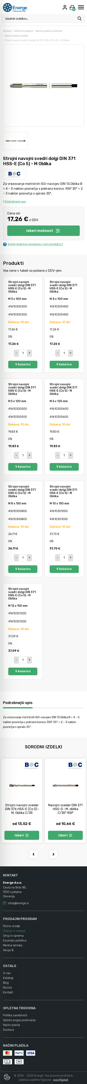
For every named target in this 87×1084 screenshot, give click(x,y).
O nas (7, 973)
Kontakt (8, 992)
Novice (7, 987)
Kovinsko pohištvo (15, 940)
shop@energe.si (18, 903)
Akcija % (8, 950)
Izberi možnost (43, 231)
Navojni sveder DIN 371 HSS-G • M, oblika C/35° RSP (65, 809)
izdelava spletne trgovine (35, 1080)
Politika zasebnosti (15, 1015)
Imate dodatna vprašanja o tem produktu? (33, 244)
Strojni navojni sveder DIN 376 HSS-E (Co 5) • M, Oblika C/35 (22, 809)
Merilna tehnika (12, 945)
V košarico (23, 364)
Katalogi (8, 978)
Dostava (8, 1030)
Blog (6, 983)
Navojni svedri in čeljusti (49, 30)
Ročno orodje (11, 926)
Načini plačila (11, 1025)
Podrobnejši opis (14, 201)
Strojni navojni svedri (16, 35)
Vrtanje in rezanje (23, 30)
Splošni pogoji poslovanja (19, 1020)
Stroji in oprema (13, 935)
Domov (7, 30)
